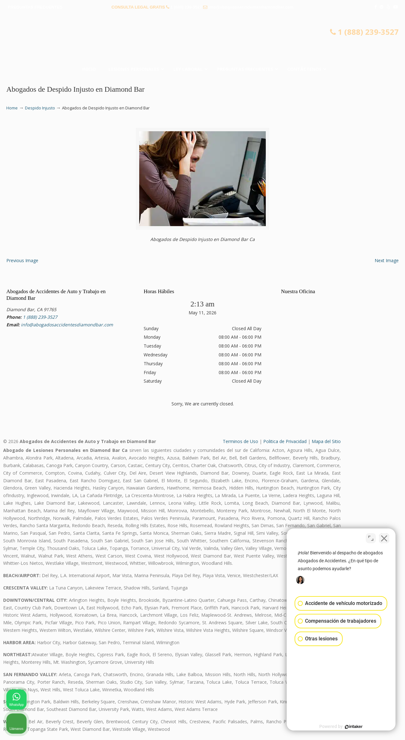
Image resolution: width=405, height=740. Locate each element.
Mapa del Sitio (326, 441)
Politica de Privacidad (285, 441)
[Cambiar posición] (371, 538)
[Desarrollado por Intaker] (351, 727)
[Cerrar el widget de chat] (384, 538)
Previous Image (22, 260)
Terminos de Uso (240, 441)
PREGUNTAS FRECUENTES (35, 7)
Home (12, 108)
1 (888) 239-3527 (186, 7)
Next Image (387, 260)
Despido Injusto (40, 108)
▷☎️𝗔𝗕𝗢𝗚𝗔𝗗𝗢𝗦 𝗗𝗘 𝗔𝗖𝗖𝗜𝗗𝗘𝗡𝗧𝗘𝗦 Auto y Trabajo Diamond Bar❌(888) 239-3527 (202, 39)
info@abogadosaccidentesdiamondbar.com (251, 7)
